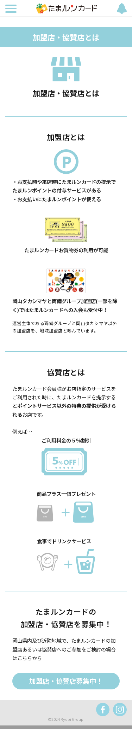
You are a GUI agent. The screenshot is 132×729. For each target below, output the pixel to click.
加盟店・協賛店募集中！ (66, 681)
